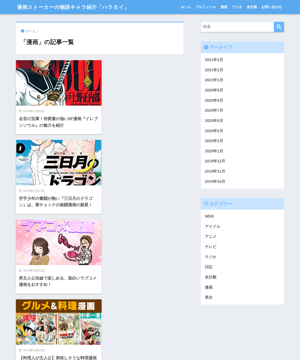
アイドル (212, 227)
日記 (208, 267)
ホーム (186, 7)
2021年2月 (214, 70)
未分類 (252, 7)
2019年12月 (215, 161)
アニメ (210, 237)
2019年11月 (215, 171)
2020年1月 (214, 151)
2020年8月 (214, 100)
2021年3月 (214, 60)
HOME (150, 341)
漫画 (223, 7)
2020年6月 (214, 121)
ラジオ (237, 7)
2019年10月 (215, 181)
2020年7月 (214, 111)
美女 (208, 298)
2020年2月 (214, 141)
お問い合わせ (271, 7)
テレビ (210, 247)
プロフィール (205, 7)
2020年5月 (214, 131)
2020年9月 (214, 90)
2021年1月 (214, 80)
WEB (209, 216)
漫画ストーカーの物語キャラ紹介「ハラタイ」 (75, 7)
